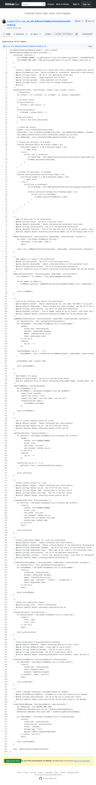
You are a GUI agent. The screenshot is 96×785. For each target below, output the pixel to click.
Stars (36, 34)
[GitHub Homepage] (40, 778)
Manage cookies (73, 772)
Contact (63, 772)
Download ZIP (87, 34)
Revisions (20, 34)
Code (6, 34)
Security (33, 772)
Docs (56, 772)
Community (48, 772)
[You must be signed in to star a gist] (78, 21)
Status (40, 772)
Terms (19, 772)
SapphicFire (14, 21)
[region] (48, 401)
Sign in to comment (82, 761)
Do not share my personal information (48, 775)
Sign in (76, 4)
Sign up (86, 4)
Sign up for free (12, 761)
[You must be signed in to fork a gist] (89, 21)
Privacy (25, 772)
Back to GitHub (62, 4)
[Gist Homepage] (12, 4)
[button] (76, 34)
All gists (51, 4)
